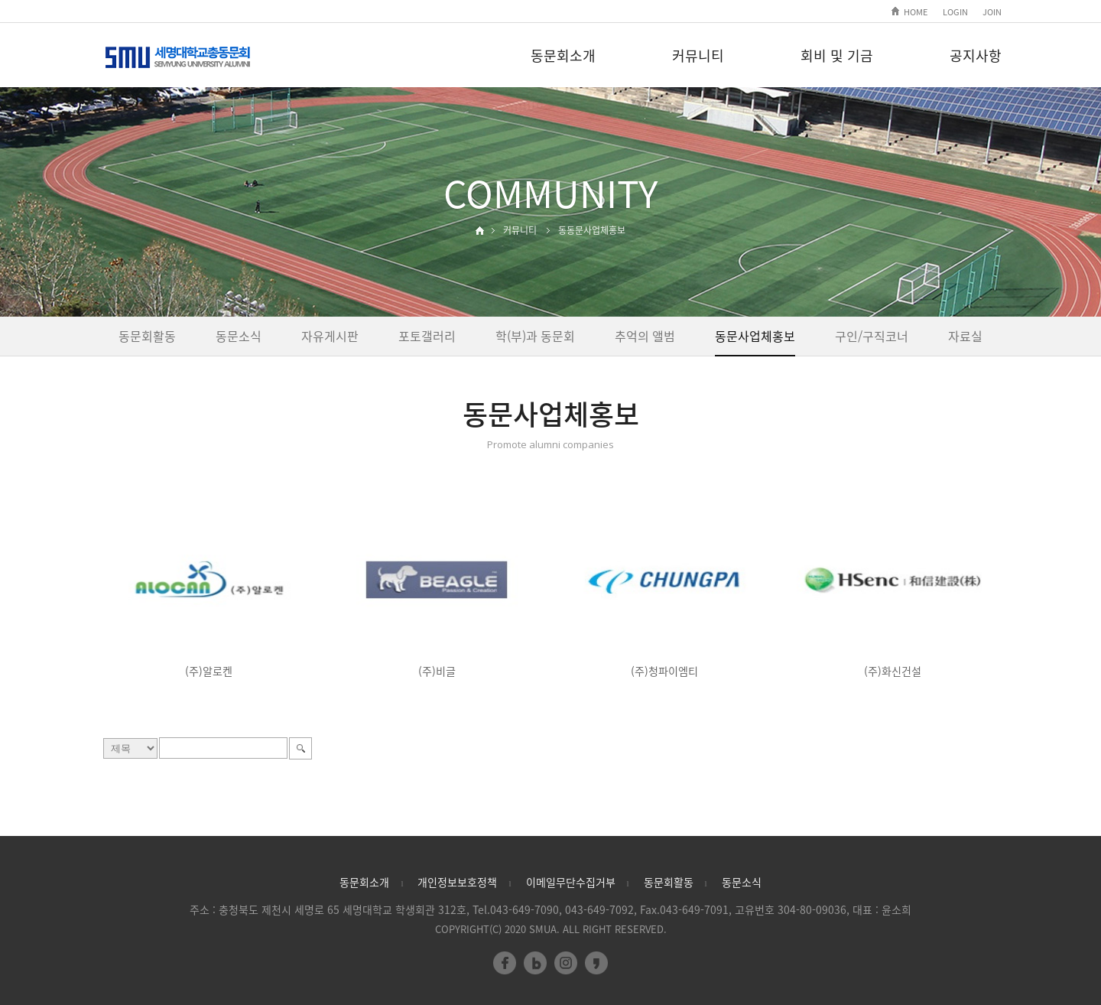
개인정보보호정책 (457, 882)
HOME (915, 11)
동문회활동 (147, 336)
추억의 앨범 (645, 336)
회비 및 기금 (837, 55)
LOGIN (955, 11)
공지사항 (976, 55)
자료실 (965, 336)
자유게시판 (330, 336)
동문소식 (238, 336)
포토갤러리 (427, 336)
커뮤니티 (698, 55)
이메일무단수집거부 (570, 882)
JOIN (992, 11)
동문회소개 (563, 55)
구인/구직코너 (871, 336)
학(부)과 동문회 (535, 336)
